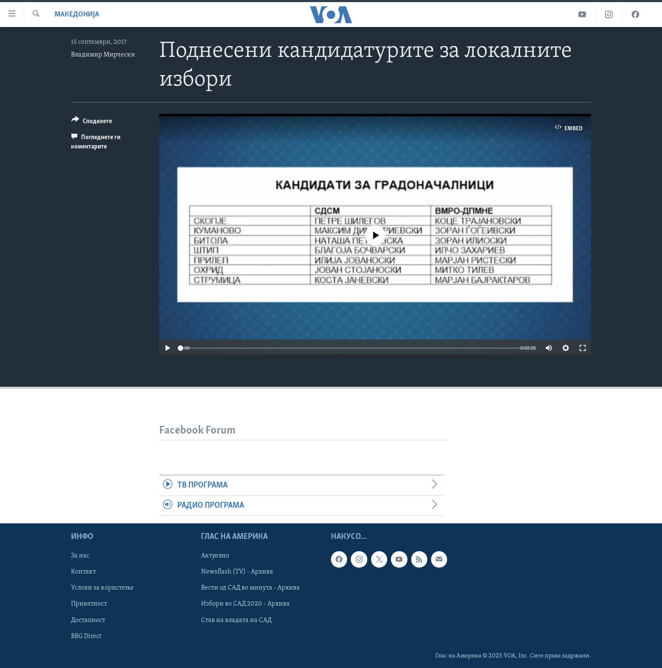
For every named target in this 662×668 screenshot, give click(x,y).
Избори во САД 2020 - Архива (245, 604)
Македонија (76, 15)
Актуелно (215, 555)
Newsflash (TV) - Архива (237, 571)
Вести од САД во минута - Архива (250, 587)
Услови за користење (102, 587)
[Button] (91, 122)
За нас (80, 555)
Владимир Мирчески (103, 54)
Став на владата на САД (236, 620)
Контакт (83, 571)
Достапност (88, 620)
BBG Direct (86, 636)
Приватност (89, 604)
